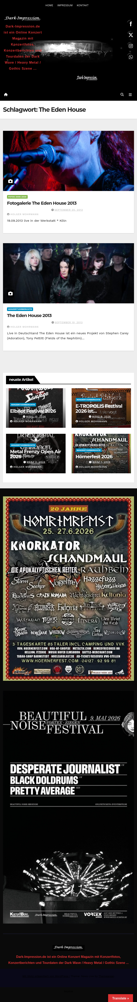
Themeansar (106, 976)
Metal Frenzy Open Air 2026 (35, 454)
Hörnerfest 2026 (94, 457)
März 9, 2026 (101, 416)
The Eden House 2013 (29, 315)
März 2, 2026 (36, 462)
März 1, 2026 (101, 462)
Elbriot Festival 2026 (33, 411)
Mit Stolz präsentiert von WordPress (45, 976)
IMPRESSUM (65, 5)
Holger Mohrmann (23, 214)
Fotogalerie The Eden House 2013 (41, 203)
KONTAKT (83, 5)
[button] (122, 95)
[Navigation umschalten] (130, 94)
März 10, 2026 (36, 416)
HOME (49, 5)
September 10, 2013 (69, 322)
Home (68, 991)
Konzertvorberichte (20, 309)
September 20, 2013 (69, 210)
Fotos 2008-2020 (17, 197)
